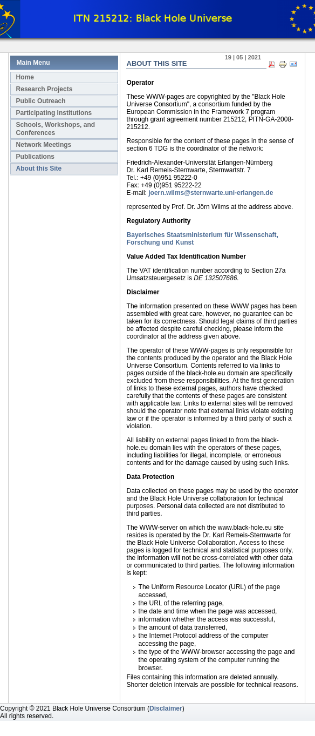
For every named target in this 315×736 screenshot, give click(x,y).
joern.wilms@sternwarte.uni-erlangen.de (210, 193)
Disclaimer (165, 708)
